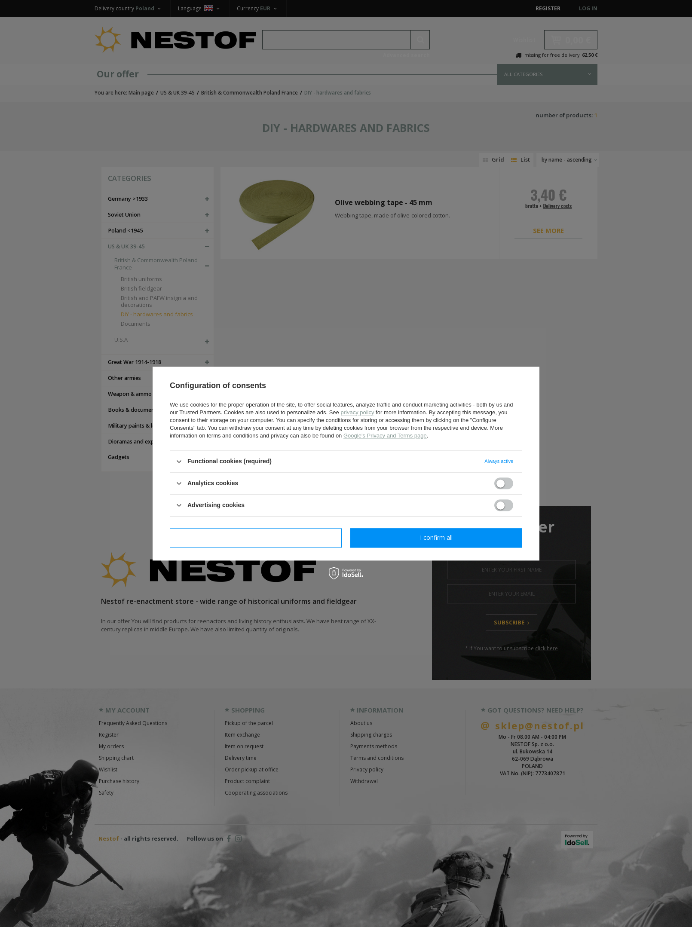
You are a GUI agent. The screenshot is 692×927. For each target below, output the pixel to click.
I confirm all (436, 537)
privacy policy (357, 412)
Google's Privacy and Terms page (385, 435)
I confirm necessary (256, 537)
